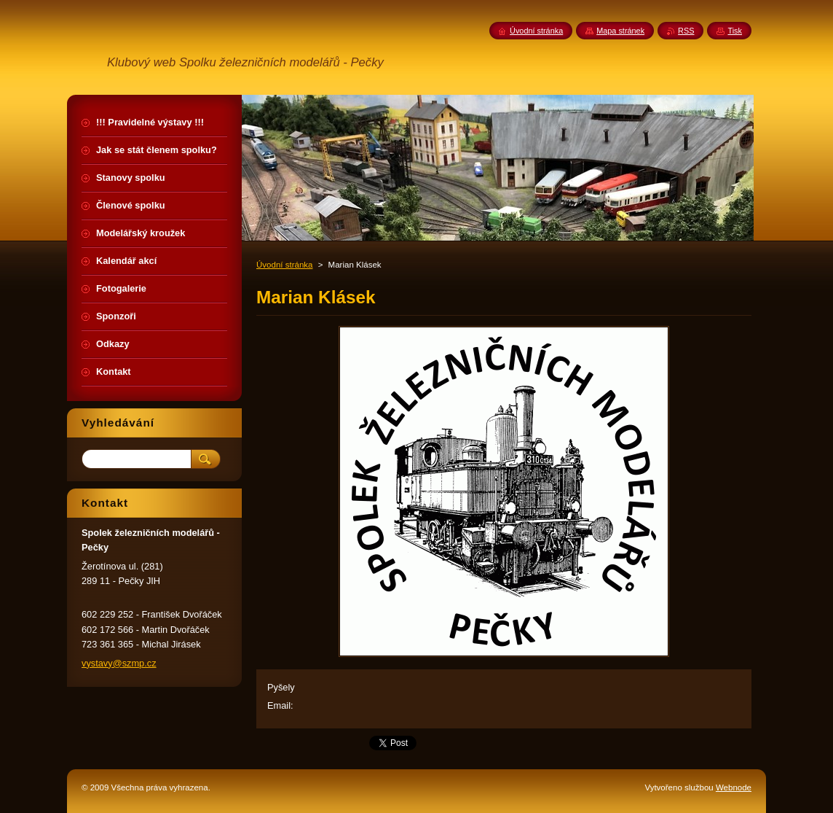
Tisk (734, 30)
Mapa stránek (620, 30)
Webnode (733, 787)
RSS (686, 30)
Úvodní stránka (284, 264)
